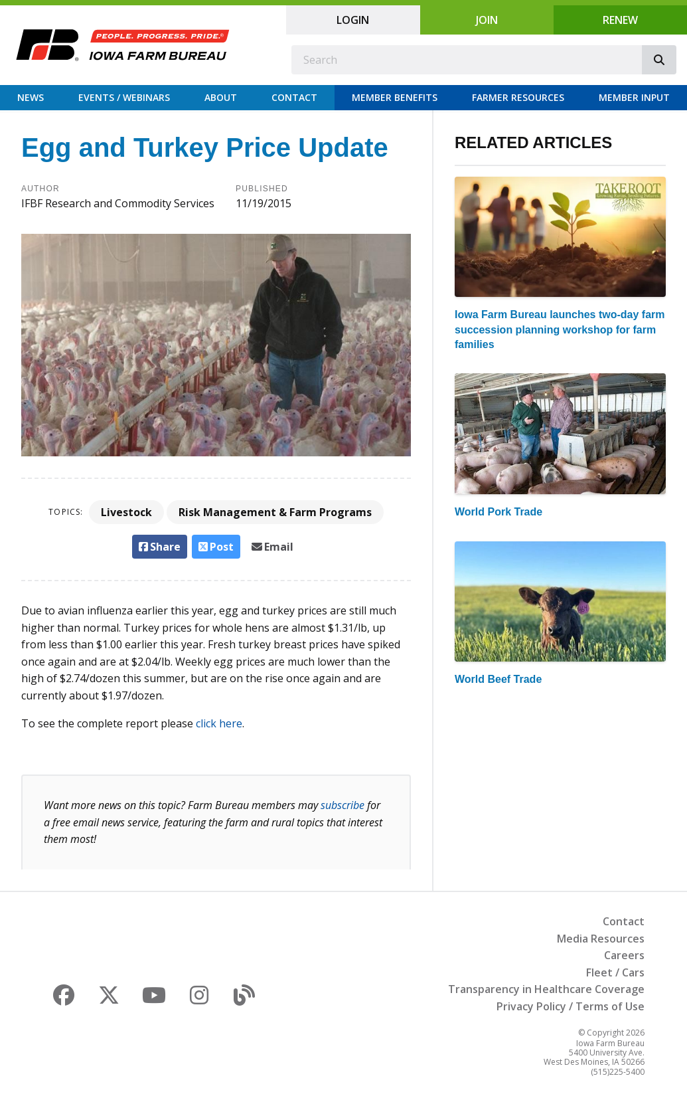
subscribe (342, 805)
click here (219, 723)
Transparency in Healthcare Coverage (546, 989)
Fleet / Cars (615, 972)
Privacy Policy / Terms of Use (570, 1006)
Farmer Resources (518, 97)
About (220, 97)
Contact (294, 97)
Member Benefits (394, 97)
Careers (624, 955)
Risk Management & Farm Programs (275, 512)
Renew (620, 20)
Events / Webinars (124, 97)
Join (487, 20)
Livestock (126, 512)
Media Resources (601, 938)
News (30, 97)
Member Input (634, 97)
